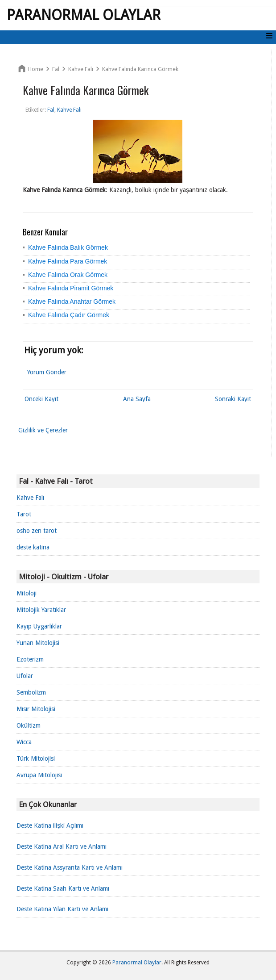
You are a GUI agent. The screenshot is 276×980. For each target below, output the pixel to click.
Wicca (24, 741)
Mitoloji (26, 593)
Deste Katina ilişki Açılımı (49, 825)
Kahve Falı (30, 497)
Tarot (23, 514)
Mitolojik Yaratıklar (41, 609)
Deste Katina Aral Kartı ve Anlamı (61, 846)
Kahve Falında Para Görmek (67, 261)
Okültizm (28, 725)
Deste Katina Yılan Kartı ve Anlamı (62, 909)
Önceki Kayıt (41, 398)
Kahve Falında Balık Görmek (68, 247)
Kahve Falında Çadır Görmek (68, 314)
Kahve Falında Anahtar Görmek (71, 301)
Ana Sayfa (137, 398)
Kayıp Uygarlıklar (39, 626)
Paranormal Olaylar (84, 15)
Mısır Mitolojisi (35, 708)
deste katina (32, 547)
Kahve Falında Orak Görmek (67, 274)
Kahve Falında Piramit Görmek (70, 288)
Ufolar (24, 675)
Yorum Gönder (46, 372)
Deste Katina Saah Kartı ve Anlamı (62, 888)
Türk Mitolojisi (35, 758)
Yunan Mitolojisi (37, 642)
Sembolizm (31, 692)
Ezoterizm (30, 659)
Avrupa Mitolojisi (39, 775)
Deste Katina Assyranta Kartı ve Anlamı (69, 867)
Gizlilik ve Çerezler (43, 430)
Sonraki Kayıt (233, 398)
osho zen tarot (36, 530)
